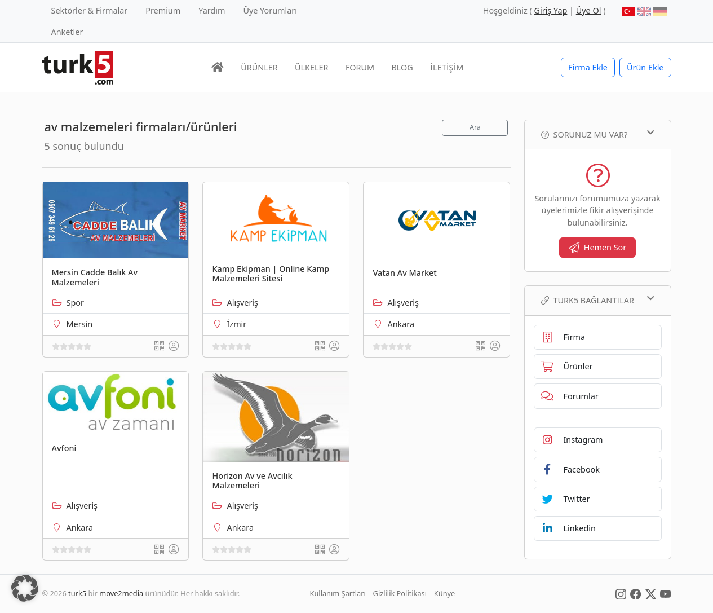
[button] (25, 588)
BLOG (402, 67)
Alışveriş (242, 302)
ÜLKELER (311, 67)
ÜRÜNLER (259, 67)
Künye (444, 593)
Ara (475, 127)
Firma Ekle (588, 67)
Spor (75, 302)
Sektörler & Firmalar (89, 10)
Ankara (400, 324)
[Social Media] (620, 593)
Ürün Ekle (645, 67)
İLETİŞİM (446, 67)
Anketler (67, 32)
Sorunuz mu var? (597, 134)
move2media (121, 593)
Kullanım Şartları (338, 593)
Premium (162, 10)
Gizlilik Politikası (400, 593)
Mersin (80, 324)
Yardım (211, 10)
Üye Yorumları (270, 10)
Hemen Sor (598, 247)
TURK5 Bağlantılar (597, 300)
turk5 (77, 593)
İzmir (236, 324)
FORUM (360, 67)
